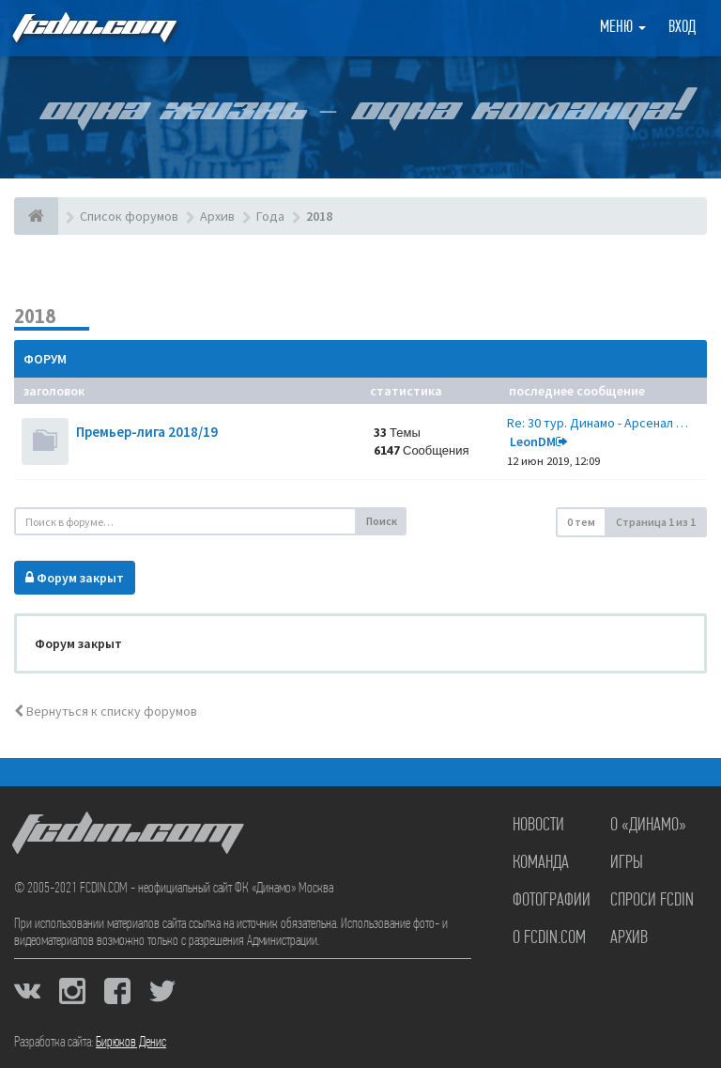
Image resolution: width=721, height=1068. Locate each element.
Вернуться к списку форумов (105, 711)
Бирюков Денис (131, 1042)
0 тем (581, 522)
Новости (538, 825)
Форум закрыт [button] (74, 577)
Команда (541, 863)
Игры (626, 863)
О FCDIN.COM (549, 938)
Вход (682, 28)
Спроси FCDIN (652, 900)
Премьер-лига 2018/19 (147, 432)
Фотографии (552, 900)
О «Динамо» (648, 825)
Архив (629, 938)
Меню (623, 28)
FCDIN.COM (93, 27)
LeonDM (533, 441)
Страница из (656, 522)
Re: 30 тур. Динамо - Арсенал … (597, 422)
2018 (34, 316)
